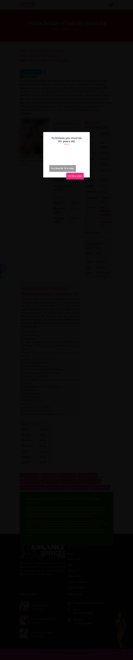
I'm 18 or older (75, 176)
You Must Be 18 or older (62, 168)
